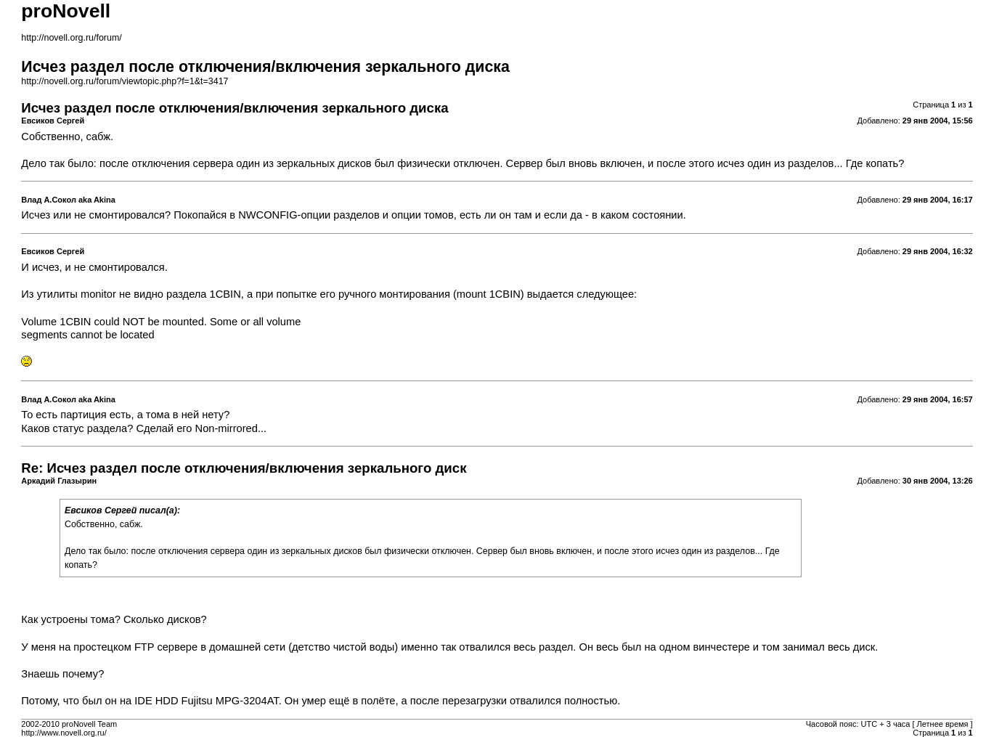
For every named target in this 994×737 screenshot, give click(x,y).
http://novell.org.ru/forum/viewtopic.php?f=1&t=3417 (124, 81)
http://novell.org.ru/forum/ (71, 38)
